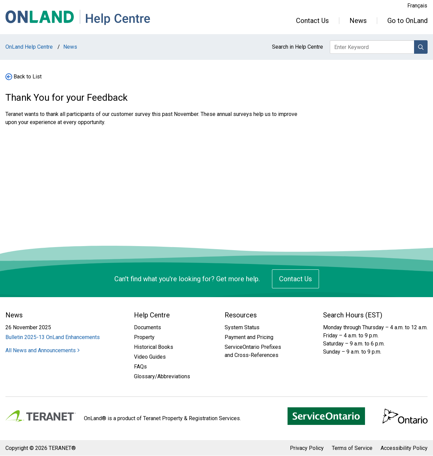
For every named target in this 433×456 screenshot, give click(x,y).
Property (144, 337)
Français (417, 5)
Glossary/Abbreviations (162, 376)
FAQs (140, 366)
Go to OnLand (407, 20)
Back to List (28, 76)
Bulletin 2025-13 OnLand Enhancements (52, 337)
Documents (147, 327)
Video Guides (150, 357)
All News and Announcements (42, 350)
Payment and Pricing (249, 337)
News (358, 20)
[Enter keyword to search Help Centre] (372, 47)
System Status (242, 327)
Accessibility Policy (404, 448)
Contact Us (312, 20)
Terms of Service (352, 448)
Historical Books (153, 347)
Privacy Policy (307, 448)
